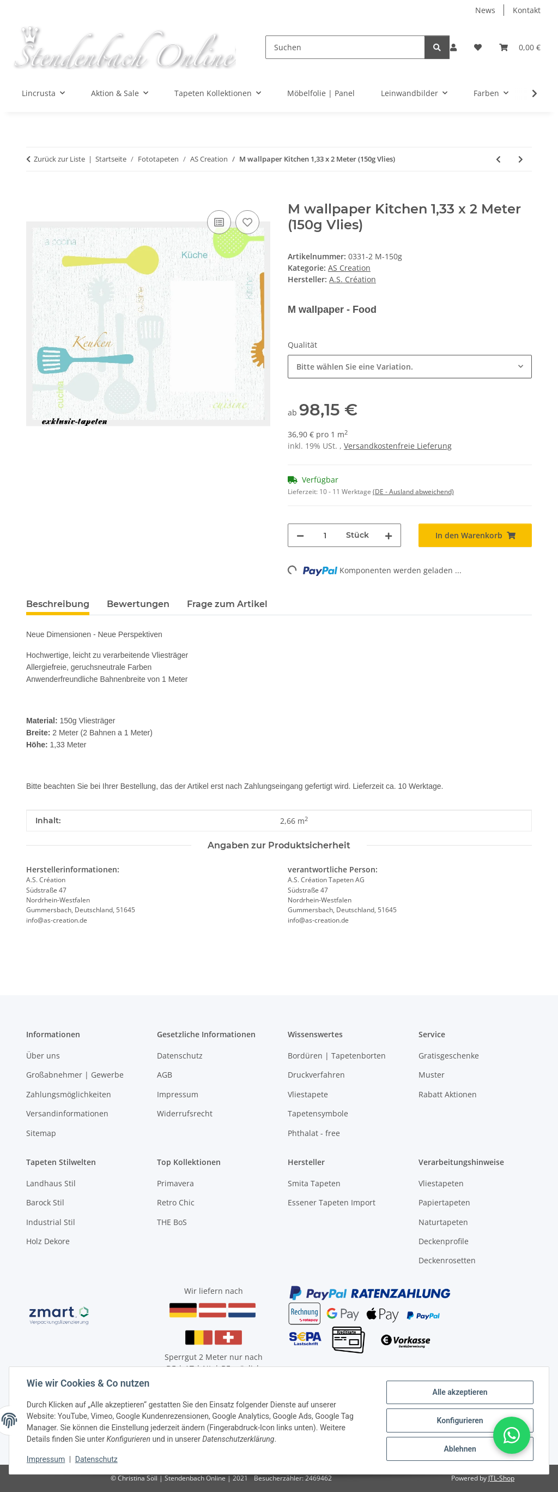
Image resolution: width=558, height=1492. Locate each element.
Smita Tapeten (314, 1183)
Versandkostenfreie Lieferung (398, 446)
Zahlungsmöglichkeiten (68, 1094)
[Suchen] (345, 47)
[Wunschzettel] (477, 47)
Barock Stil (45, 1202)
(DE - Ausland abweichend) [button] (413, 491)
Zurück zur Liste (59, 159)
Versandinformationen (67, 1113)
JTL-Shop (501, 1478)
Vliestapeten (441, 1183)
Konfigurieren (459, 1420)
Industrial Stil (50, 1222)
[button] (453, 47)
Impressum (46, 1459)
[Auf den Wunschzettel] (247, 222)
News (485, 10)
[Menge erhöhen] (389, 535)
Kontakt (527, 10)
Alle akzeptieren (459, 1392)
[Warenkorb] (519, 47)
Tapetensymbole (318, 1113)
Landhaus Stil (51, 1183)
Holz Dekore (48, 1241)
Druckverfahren (316, 1074)
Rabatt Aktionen (447, 1094)
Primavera (175, 1183)
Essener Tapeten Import (331, 1202)
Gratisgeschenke (448, 1055)
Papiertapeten (444, 1202)
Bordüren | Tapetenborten (337, 1055)
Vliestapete (308, 1094)
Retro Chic (176, 1202)
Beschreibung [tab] (57, 604)
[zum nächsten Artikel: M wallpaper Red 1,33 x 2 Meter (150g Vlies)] (521, 159)
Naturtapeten (443, 1222)
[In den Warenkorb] (35, 195)
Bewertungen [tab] (138, 604)
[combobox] (410, 366)
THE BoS (172, 1222)
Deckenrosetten (447, 1260)
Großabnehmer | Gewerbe (75, 1074)
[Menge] (325, 535)
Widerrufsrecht (185, 1113)
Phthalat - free (314, 1133)
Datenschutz (96, 1459)
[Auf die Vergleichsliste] (219, 222)
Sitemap (41, 1133)
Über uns (43, 1055)
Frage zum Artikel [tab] (227, 604)
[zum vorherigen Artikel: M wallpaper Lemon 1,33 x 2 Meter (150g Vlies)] (498, 159)
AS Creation (349, 268)
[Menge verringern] (300, 535)
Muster (431, 1074)
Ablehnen (460, 1449)
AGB (164, 1074)
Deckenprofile (443, 1241)
